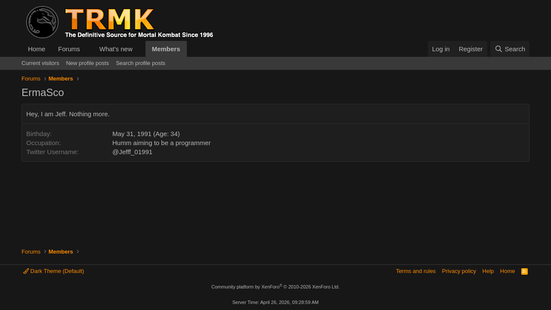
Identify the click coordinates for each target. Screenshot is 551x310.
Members (166, 49)
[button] (87, 49)
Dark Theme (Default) (53, 271)
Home (36, 49)
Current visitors (40, 63)
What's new (116, 49)
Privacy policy (459, 271)
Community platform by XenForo (275, 286)
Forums (69, 49)
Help (488, 271)
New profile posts (87, 63)
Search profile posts (140, 63)
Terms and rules (416, 271)
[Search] (509, 49)
